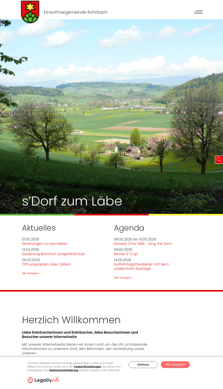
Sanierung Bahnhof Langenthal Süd (53, 253)
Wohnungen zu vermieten (45, 243)
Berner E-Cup (126, 253)
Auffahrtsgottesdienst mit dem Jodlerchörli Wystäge (141, 266)
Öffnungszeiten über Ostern (46, 264)
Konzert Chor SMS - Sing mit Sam (143, 243)
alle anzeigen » (31, 273)
